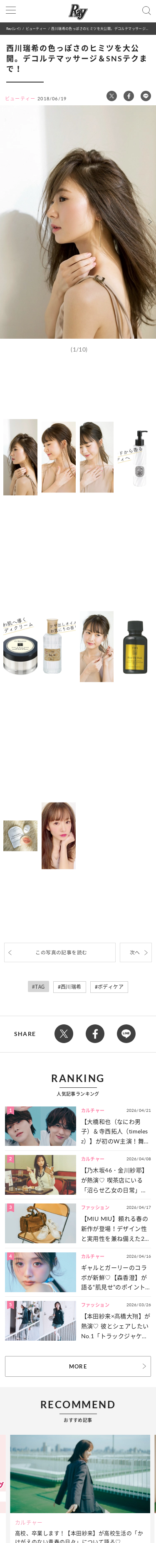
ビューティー (36, 28)
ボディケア (111, 986)
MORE (78, 1366)
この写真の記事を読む (61, 952)
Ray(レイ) (13, 28)
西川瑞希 (71, 986)
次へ (135, 952)
